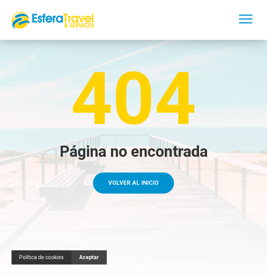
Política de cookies (41, 257)
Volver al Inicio (133, 182)
